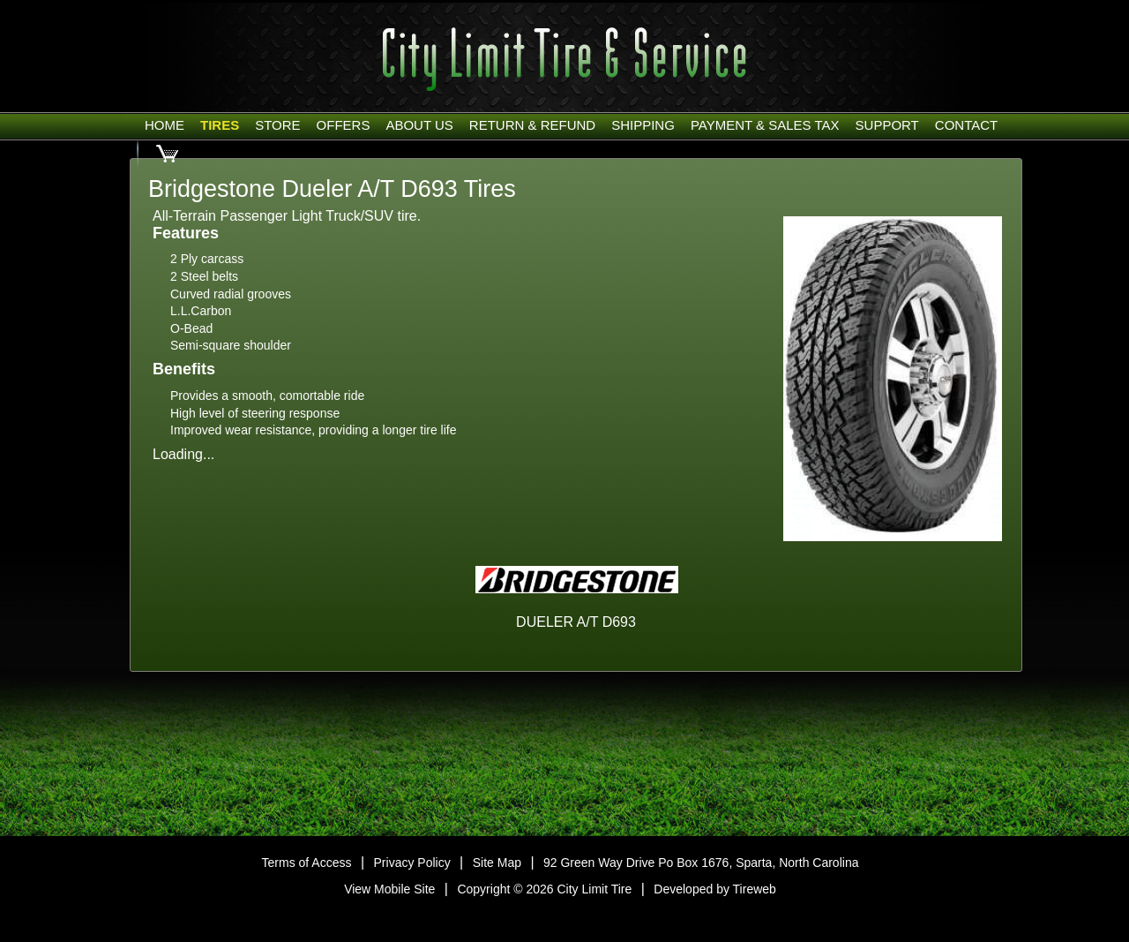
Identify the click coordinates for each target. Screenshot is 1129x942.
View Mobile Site (389, 889)
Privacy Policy (412, 862)
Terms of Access (307, 862)
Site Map (497, 862)
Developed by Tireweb (715, 889)
